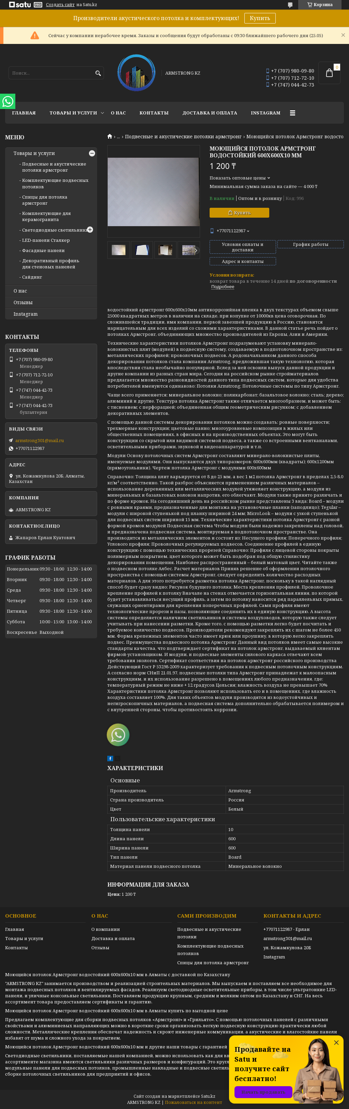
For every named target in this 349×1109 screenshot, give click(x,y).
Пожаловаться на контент (193, 1102)
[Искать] (98, 73)
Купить (260, 18)
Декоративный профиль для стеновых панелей (50, 263)
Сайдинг (32, 277)
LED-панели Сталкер (46, 240)
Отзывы (23, 302)
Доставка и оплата (209, 113)
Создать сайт (60, 4)
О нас (118, 113)
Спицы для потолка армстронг (44, 200)
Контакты (154, 113)
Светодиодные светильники (55, 230)
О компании (105, 929)
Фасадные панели (43, 250)
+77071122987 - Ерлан (286, 929)
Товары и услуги (73, 113)
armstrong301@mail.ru (39, 440)
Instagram (265, 113)
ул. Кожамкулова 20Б (287, 947)
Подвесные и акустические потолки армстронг (183, 136)
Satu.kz (208, 1096)
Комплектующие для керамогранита (46, 216)
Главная (24, 113)
